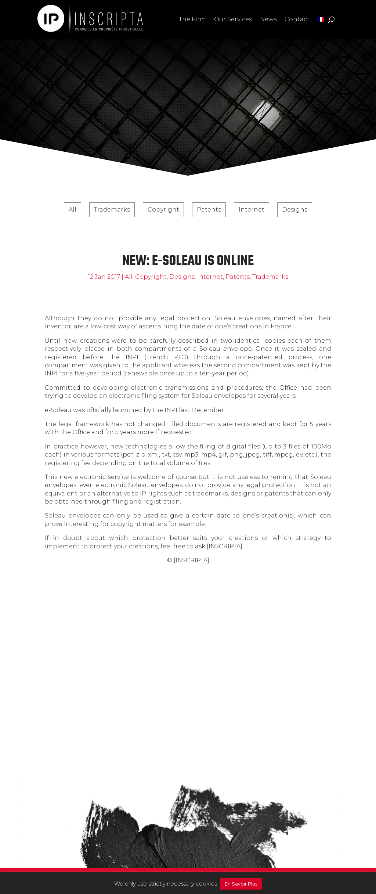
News (268, 19)
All (72, 209)
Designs (294, 209)
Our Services (233, 19)
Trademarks (112, 209)
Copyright (163, 209)
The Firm (192, 19)
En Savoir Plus (241, 884)
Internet (251, 209)
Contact (297, 19)
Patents (209, 209)
